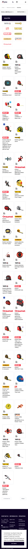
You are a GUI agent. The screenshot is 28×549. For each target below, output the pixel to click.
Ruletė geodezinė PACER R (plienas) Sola (6, 196)
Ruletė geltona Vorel (19, 140)
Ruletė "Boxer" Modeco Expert (6, 67)
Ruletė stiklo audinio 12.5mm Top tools (19, 390)
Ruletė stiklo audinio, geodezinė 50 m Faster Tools (19, 419)
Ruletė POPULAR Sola (19, 289)
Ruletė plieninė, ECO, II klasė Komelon (19, 243)
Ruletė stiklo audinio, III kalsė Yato (19, 443)
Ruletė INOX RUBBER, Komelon (18, 220)
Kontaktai (12, 522)
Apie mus (12, 519)
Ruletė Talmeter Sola (19, 467)
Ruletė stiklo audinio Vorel (6, 417)
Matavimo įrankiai (11, 7)
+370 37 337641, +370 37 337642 (5, 521)
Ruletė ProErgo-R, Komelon (6, 368)
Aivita (3, 7)
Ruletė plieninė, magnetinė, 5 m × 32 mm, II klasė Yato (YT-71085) (6, 291)
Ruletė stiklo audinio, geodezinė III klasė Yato (6, 444)
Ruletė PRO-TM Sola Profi (6, 340)
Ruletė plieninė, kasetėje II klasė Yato (19, 267)
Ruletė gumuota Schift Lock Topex (19, 195)
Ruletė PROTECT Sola (19, 368)
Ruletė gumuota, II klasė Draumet (6, 220)
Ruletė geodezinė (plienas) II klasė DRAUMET (19, 172)
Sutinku (14, 543)
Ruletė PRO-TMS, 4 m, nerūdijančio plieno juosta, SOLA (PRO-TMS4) (18, 343)
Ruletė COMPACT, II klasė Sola (18, 116)
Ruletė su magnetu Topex (7, 467)
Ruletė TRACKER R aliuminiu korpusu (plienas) (5, 491)
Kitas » (23, 498)
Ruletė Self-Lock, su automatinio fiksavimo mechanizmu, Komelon (6, 393)
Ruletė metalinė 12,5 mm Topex (6, 242)
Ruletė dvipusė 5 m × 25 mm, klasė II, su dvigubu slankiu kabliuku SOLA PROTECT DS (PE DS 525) (6, 144)
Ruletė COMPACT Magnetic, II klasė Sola (5, 117)
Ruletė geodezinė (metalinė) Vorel (6, 171)
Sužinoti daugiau (19, 540)
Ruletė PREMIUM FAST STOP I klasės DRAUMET (6, 316)
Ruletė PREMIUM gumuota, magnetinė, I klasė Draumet (19, 316)
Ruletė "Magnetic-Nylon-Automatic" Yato (18, 70)
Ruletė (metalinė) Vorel (6, 94)
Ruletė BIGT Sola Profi (18, 94)
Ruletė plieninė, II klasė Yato (6, 266)
